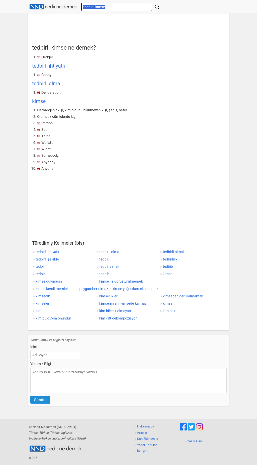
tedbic (41, 274)
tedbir (40, 266)
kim (38, 311)
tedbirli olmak (174, 252)
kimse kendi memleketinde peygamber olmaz (72, 289)
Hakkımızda (145, 426)
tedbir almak (109, 266)
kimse (39, 101)
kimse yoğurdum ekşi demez (135, 289)
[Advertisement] (128, 27)
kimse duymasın (49, 281)
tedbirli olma (46, 83)
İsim (33, 347)
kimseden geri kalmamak (183, 296)
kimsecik (43, 296)
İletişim (142, 451)
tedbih (104, 274)
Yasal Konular (147, 445)
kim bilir (169, 311)
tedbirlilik (170, 259)
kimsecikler (108, 296)
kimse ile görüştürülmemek (121, 281)
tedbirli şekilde (47, 259)
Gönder (40, 400)
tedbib (168, 266)
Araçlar (142, 432)
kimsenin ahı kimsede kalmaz (123, 303)
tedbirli (104, 259)
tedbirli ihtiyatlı (48, 66)
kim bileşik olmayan (115, 311)
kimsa (167, 303)
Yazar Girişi (195, 441)
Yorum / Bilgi (40, 364)
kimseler (42, 303)
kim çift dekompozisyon (118, 318)
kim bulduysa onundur (53, 318)
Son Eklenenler (147, 439)
